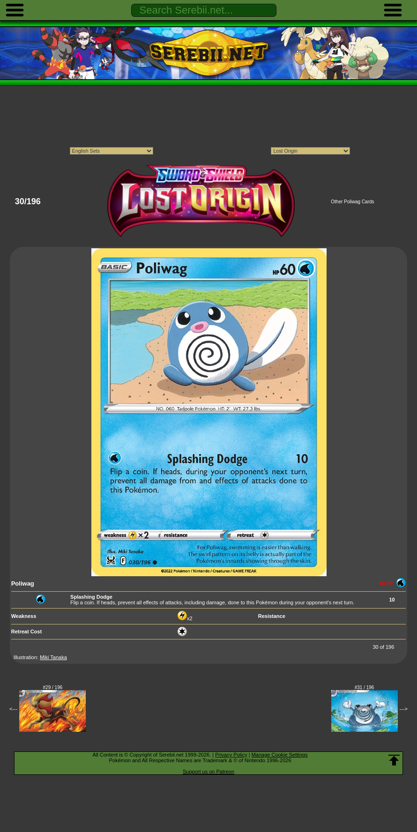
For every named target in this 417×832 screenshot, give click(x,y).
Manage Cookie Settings (280, 755)
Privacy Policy (231, 755)
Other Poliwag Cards (352, 201)
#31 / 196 (364, 687)
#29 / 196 (53, 687)
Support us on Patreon (208, 771)
